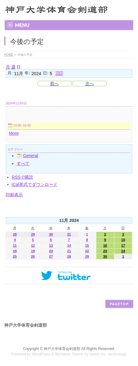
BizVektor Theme (69, 354)
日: (45, 73)
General (27, 155)
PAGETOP (119, 304)
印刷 (14, 194)
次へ (89, 83)
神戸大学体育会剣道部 (62, 349)
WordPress (41, 354)
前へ (54, 83)
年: (27, 73)
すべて (23, 163)
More (14, 133)
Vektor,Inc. (98, 354)
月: (10, 73)
